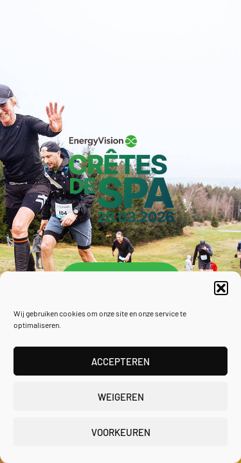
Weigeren (121, 397)
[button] (221, 288)
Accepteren (120, 361)
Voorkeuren (120, 432)
